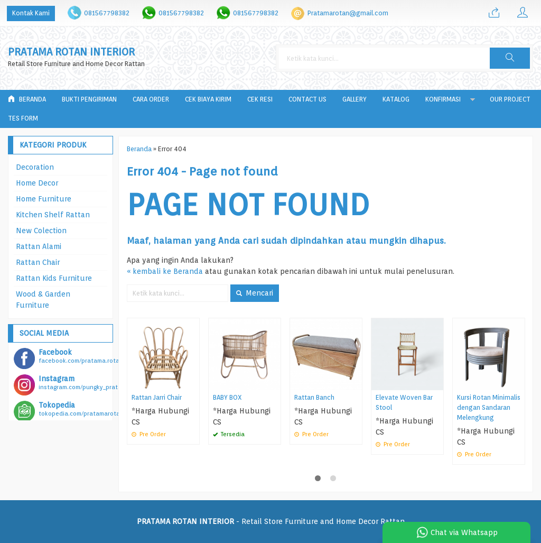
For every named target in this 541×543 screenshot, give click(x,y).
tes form (23, 118)
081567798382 (106, 13)
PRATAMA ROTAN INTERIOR (71, 52)
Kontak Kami (31, 13)
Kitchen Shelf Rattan (53, 214)
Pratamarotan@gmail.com (347, 13)
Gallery (354, 99)
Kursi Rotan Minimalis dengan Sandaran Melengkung (488, 407)
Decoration (35, 167)
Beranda (27, 99)
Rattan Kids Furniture (54, 278)
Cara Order (151, 99)
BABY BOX (227, 397)
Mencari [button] (254, 293)
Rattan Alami (38, 246)
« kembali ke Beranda (165, 271)
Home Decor (37, 183)
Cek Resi (260, 99)
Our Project (510, 99)
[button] (510, 58)
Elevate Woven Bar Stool (404, 402)
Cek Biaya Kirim (208, 99)
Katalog (396, 99)
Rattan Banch (314, 397)
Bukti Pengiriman (89, 99)
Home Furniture (43, 199)
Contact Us (307, 99)
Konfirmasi (443, 99)
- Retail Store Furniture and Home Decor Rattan (271, 521)
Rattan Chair (38, 262)
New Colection (41, 230)
